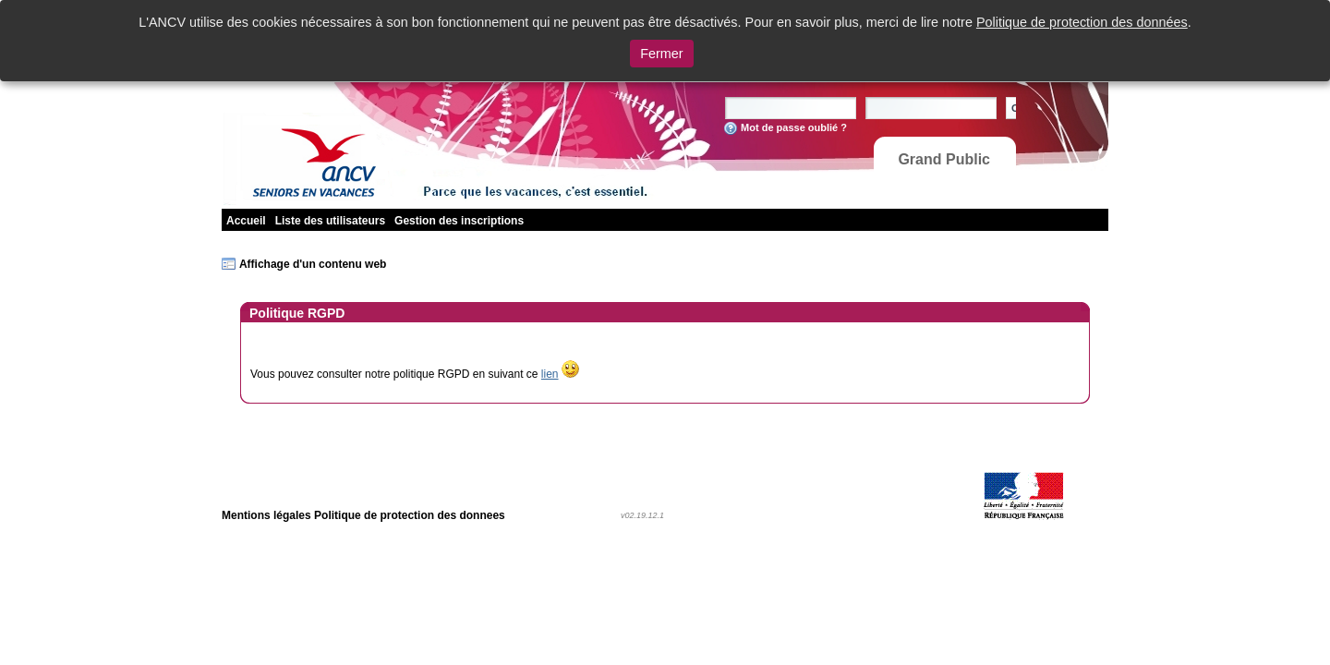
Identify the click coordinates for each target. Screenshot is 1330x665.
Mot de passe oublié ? (794, 127)
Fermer (661, 53)
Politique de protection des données (1082, 22)
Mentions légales (266, 515)
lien (550, 374)
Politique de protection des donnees (409, 515)
